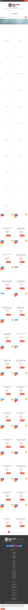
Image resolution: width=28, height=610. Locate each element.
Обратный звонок (14, 14)
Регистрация (14, 576)
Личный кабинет (14, 572)
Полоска (21, 156)
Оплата (14, 563)
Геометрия (21, 40)
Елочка (7, 73)
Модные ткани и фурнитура (14, 7)
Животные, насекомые (21, 73)
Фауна (21, 189)
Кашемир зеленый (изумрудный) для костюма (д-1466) (21, 229)
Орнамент (21, 139)
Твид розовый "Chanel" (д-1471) (20, 333)
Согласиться (3, 608)
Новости (14, 562)
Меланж (7, 106)
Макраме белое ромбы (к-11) (7, 254)
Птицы (21, 172)
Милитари (21, 106)
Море (7, 123)
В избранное (7, 264)
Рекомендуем (14, 552)
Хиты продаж (14, 557)
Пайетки (7, 156)
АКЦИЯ (14, 553)
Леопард (21, 90)
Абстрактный (7, 40)
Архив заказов (14, 573)
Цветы (21, 205)
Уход (14, 578)
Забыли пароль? (14, 577)
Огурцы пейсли (21, 123)
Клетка (7, 90)
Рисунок (7, 189)
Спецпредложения (14, 556)
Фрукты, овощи (7, 205)
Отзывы (14, 567)
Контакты (14, 568)
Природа (7, 172)
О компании (14, 566)
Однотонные (7, 139)
